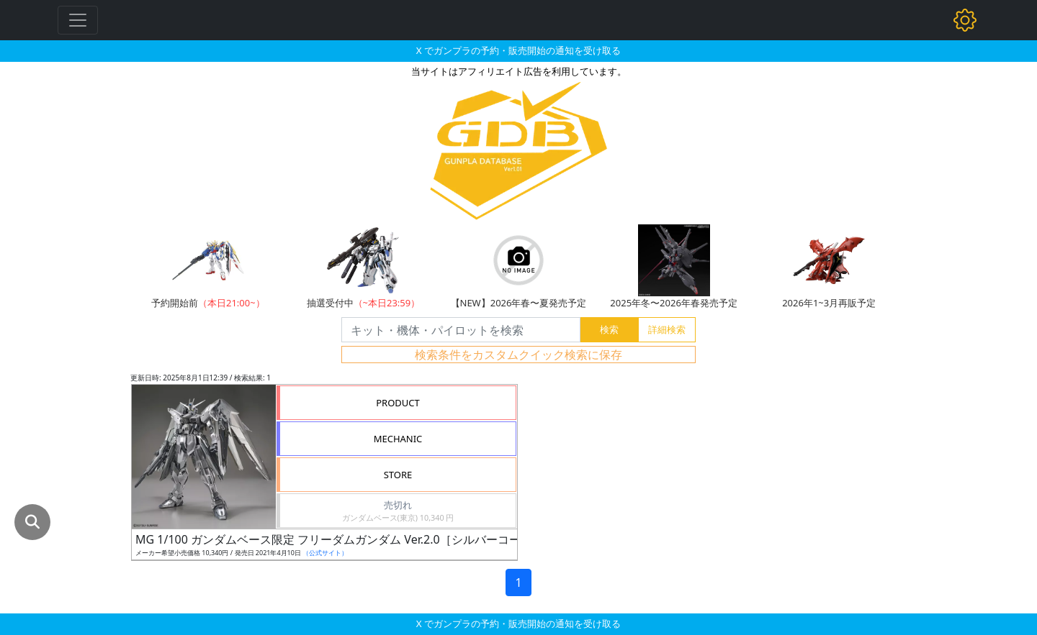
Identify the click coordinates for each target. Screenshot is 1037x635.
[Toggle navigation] (78, 20)
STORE (398, 474)
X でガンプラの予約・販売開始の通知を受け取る (518, 50)
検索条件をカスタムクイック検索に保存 (518, 354)
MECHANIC (398, 438)
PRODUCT (398, 402)
